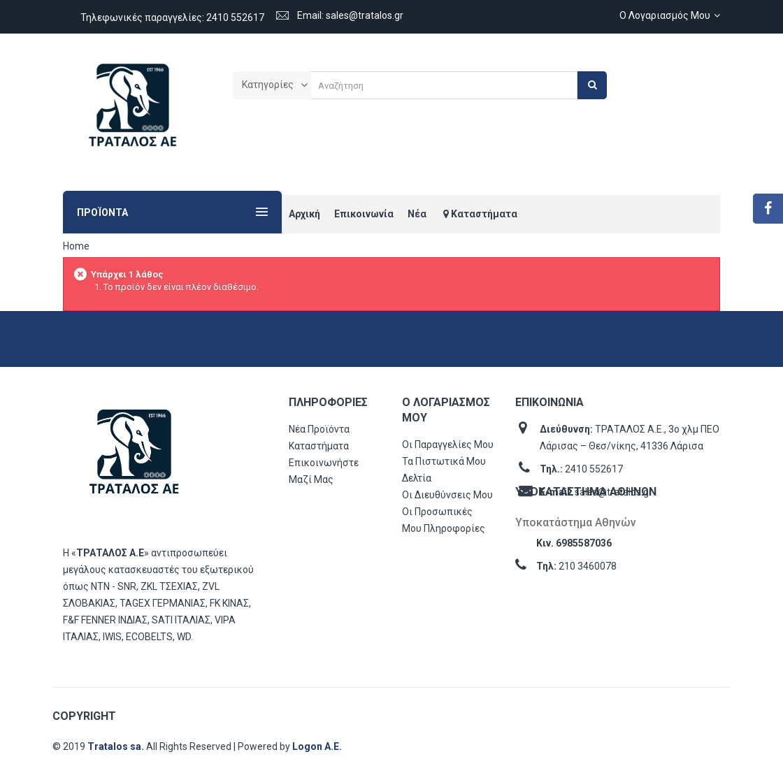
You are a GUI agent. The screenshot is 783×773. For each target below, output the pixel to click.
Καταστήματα (319, 445)
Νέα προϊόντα (319, 429)
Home (76, 246)
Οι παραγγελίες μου (448, 444)
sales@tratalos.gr (613, 492)
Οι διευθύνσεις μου (447, 494)
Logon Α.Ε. (317, 746)
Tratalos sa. (116, 746)
